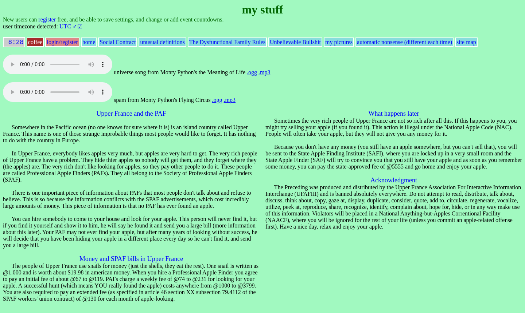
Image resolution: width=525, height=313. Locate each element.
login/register (62, 43)
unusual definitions (162, 43)
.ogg (252, 74)
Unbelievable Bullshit (295, 43)
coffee (35, 43)
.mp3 (264, 74)
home (89, 43)
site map (466, 43)
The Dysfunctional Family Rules (227, 43)
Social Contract (118, 43)
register (47, 19)
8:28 (14, 43)
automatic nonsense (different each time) (404, 43)
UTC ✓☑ (70, 26)
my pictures (339, 43)
